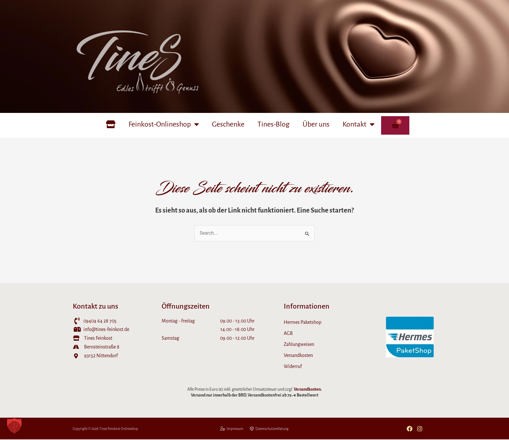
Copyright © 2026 (86, 429)
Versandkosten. (308, 389)
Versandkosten (298, 355)
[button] (14, 425)
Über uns (316, 124)
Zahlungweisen (299, 344)
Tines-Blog (273, 124)
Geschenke (228, 124)
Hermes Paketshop (302, 322)
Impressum (231, 429)
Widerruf (293, 366)
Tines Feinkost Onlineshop (119, 429)
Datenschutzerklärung (269, 429)
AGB (288, 333)
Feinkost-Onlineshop (164, 124)
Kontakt (358, 124)
